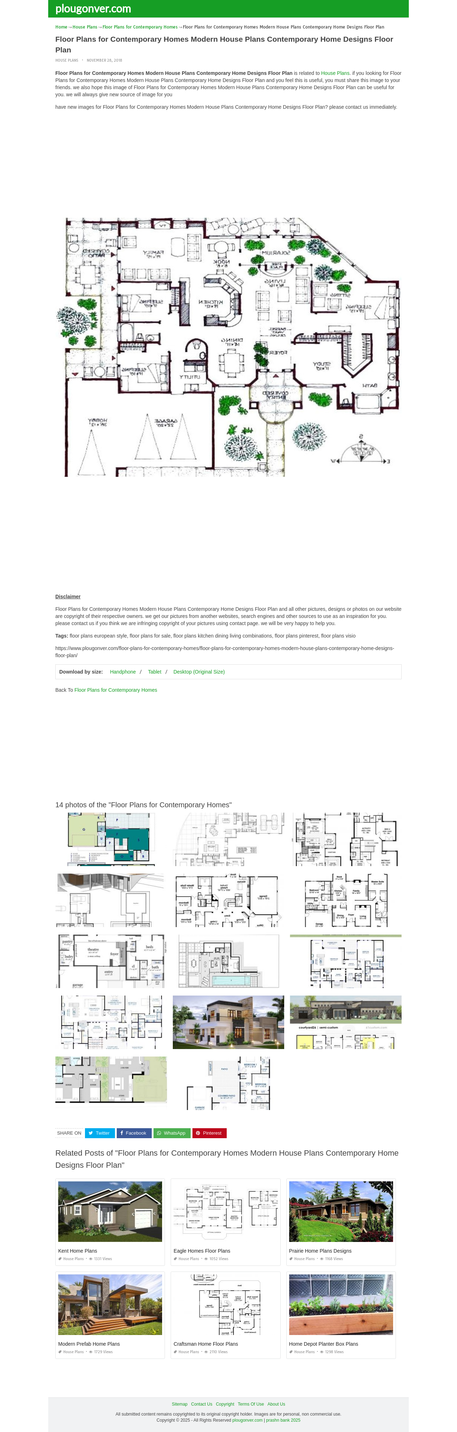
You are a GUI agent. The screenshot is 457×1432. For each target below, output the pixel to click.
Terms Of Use (251, 1404)
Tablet (154, 672)
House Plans (66, 60)
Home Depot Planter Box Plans (323, 1344)
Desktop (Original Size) (199, 672)
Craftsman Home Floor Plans (206, 1344)
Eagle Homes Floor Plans (202, 1251)
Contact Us (201, 1404)
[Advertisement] (228, 166)
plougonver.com (93, 8)
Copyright (225, 1404)
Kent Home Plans (77, 1251)
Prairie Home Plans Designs (320, 1251)
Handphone (123, 672)
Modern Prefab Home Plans (89, 1344)
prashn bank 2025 (283, 1419)
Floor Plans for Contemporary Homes (115, 690)
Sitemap (179, 1404)
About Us (276, 1404)
